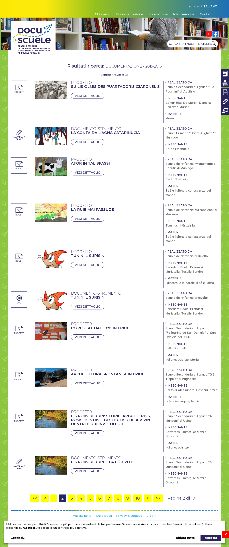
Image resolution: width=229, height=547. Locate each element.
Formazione (158, 14)
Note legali (104, 515)
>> (158, 498)
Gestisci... (18, 538)
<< (34, 498)
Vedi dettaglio (88, 96)
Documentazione (129, 14)
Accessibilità (82, 515)
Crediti (151, 515)
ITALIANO (210, 6)
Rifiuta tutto (185, 538)
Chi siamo (102, 14)
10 (138, 498)
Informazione (183, 14)
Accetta (211, 538)
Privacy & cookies (129, 515)
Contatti (206, 14)
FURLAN (194, 6)
